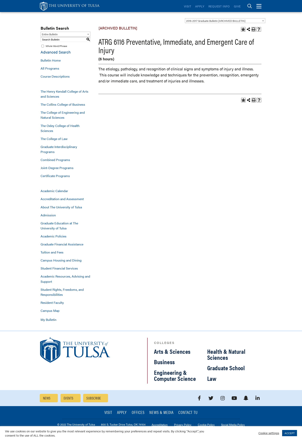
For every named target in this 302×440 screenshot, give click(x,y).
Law (211, 378)
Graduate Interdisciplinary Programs (59, 149)
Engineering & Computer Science (175, 375)
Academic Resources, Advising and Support (65, 279)
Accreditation (160, 425)
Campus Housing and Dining (61, 260)
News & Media (161, 412)
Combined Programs (55, 159)
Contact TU (188, 412)
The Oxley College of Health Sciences (60, 128)
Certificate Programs (55, 175)
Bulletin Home (51, 60)
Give (237, 6)
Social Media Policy (233, 425)
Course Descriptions (55, 76)
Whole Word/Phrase (56, 46)
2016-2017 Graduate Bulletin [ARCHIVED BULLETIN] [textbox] (215, 21)
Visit (187, 6)
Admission (48, 215)
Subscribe (93, 397)
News (47, 397)
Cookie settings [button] (268, 433)
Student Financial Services (59, 268)
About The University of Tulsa (61, 207)
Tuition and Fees (52, 252)
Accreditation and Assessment (62, 199)
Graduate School (226, 367)
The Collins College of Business (63, 104)
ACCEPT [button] (290, 433)
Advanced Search (56, 52)
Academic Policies (53, 236)
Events (68, 397)
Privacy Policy (182, 425)
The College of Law (54, 138)
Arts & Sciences (172, 351)
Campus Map (50, 310)
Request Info (219, 6)
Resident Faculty (52, 302)
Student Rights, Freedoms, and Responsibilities (62, 292)
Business (164, 361)
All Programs (50, 68)
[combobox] (225, 20)
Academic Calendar (54, 191)
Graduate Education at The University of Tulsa (59, 225)
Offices (138, 412)
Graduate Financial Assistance (62, 244)
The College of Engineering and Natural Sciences (63, 115)
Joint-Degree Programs (57, 167)
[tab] (249, 6)
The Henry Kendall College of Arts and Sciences (64, 94)
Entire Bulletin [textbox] (50, 34)
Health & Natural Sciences (226, 354)
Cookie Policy (206, 425)
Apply (199, 6)
